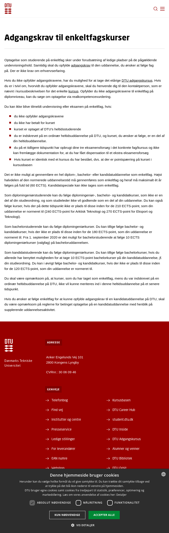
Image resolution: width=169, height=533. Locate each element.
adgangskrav (80, 65)
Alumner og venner (126, 448)
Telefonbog (59, 400)
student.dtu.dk (122, 419)
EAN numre (59, 458)
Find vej (57, 410)
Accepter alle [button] (104, 515)
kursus (73, 91)
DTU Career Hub (123, 410)
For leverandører (63, 448)
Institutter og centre (66, 419)
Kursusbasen (121, 400)
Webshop (57, 468)
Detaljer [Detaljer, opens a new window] (121, 495)
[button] (162, 9)
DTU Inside (120, 429)
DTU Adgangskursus (126, 439)
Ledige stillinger (63, 439)
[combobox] (163, 474)
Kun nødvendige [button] (67, 515)
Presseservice (61, 429)
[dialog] (84, 501)
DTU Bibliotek (122, 458)
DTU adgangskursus (137, 80)
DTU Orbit (119, 468)
